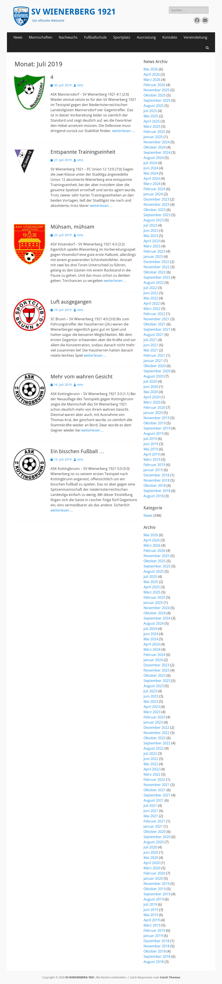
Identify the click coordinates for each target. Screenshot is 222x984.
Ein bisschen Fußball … (77, 451)
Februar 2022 (154, 313)
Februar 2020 (154, 407)
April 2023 (152, 241)
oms (80, 85)
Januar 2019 (153, 469)
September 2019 (157, 428)
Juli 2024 (150, 162)
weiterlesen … (123, 130)
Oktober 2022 (155, 272)
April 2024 (152, 178)
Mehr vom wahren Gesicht (82, 377)
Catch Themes (170, 977)
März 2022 (152, 308)
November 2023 (157, 204)
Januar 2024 (153, 194)
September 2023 (157, 214)
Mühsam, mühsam (73, 227)
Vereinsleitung (195, 37)
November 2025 (157, 90)
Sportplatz (121, 37)
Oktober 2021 (155, 324)
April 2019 (152, 454)
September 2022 (157, 277)
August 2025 (154, 105)
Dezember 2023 (156, 199)
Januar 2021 (153, 360)
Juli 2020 (150, 381)
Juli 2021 (150, 339)
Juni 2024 (151, 168)
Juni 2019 (151, 443)
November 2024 (157, 142)
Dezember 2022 (156, 261)
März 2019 (152, 459)
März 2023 (152, 246)
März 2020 (152, 402)
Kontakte (169, 37)
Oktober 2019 (155, 423)
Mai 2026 (151, 69)
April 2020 (152, 397)
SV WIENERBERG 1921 (73, 11)
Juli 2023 (150, 225)
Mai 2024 (151, 173)
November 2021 (157, 319)
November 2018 (157, 480)
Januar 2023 (153, 256)
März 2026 (152, 79)
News (17, 37)
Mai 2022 (151, 298)
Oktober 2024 (155, 147)
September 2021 (157, 329)
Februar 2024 (154, 188)
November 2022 (157, 267)
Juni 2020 (151, 386)
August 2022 (154, 282)
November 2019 (157, 417)
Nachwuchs (68, 37)
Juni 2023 (151, 230)
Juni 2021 (151, 345)
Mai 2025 (151, 116)
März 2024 (152, 183)
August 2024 (154, 157)
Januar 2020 (153, 412)
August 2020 (154, 376)
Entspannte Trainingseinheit (83, 152)
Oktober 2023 (155, 209)
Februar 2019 (154, 464)
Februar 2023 (154, 251)
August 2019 (154, 433)
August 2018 (154, 496)
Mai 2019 (151, 449)
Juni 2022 (151, 293)
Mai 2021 (151, 350)
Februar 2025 (154, 131)
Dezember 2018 (156, 475)
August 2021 (154, 334)
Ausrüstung (146, 37)
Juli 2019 (150, 438)
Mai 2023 (151, 235)
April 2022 (152, 303)
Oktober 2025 (155, 95)
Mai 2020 (151, 391)
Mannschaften (40, 37)
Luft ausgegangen (71, 302)
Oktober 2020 (155, 365)
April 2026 (152, 74)
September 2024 (157, 152)
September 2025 (157, 100)
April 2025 (152, 121)
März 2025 (152, 126)
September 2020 (157, 371)
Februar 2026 (154, 84)
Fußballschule (95, 37)
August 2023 (154, 220)
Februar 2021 (154, 355)
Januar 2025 (153, 136)
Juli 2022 (150, 287)
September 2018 (157, 490)
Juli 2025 (150, 110)
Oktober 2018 (155, 485)
